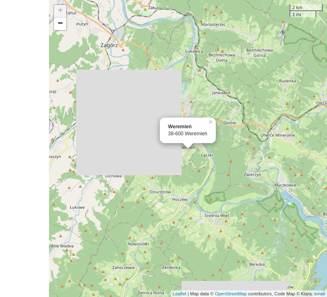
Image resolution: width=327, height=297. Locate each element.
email (319, 293)
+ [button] (60, 11)
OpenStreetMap (231, 293)
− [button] (60, 24)
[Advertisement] (24, 148)
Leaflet (180, 293)
